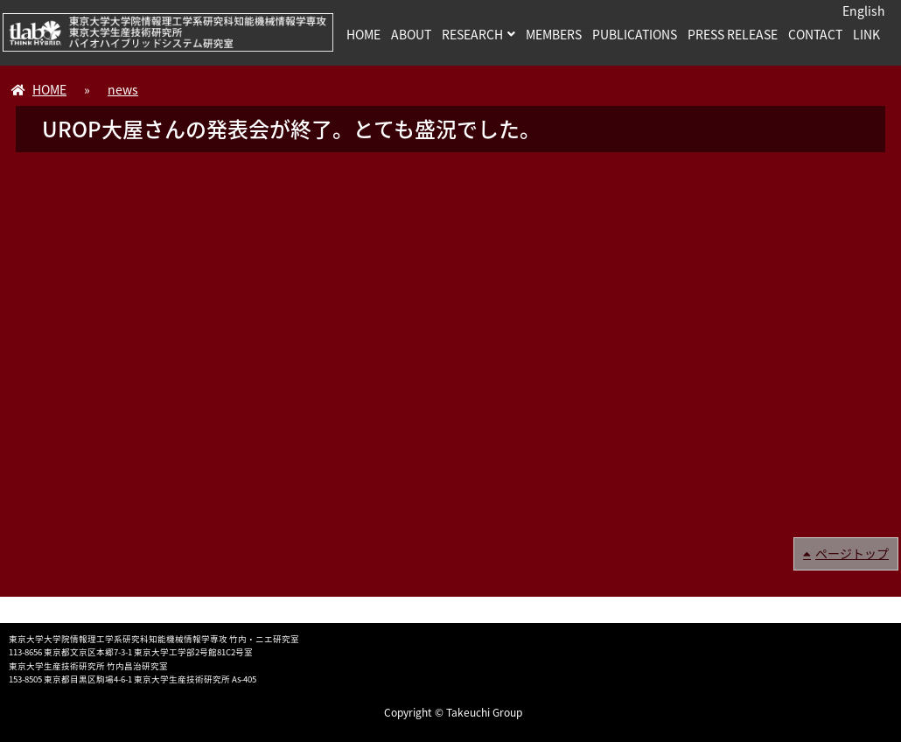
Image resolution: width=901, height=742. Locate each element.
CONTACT (815, 34)
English (863, 10)
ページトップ (852, 553)
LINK (866, 34)
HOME (363, 34)
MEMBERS (554, 34)
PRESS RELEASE (733, 34)
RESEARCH (472, 34)
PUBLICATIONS (634, 34)
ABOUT (411, 34)
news (123, 89)
